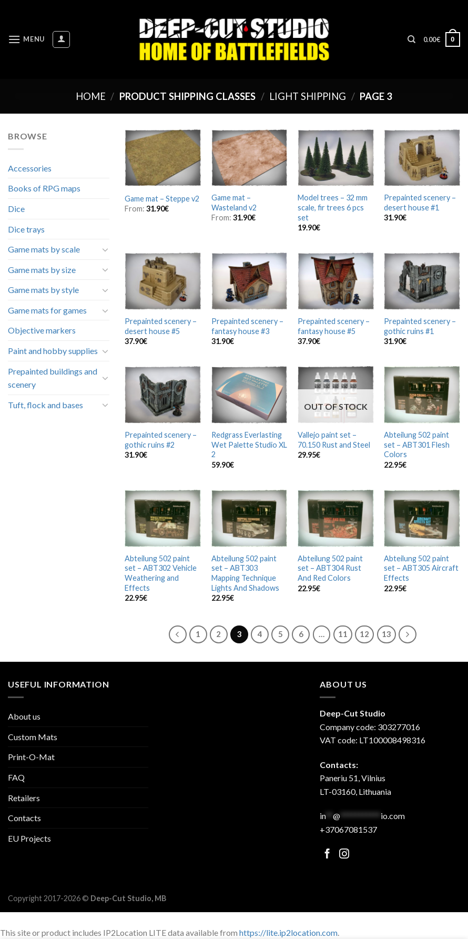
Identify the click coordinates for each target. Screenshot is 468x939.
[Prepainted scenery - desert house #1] (422, 158)
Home (91, 96)
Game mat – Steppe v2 (162, 198)
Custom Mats (32, 737)
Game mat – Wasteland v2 (234, 202)
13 (386, 634)
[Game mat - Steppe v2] (163, 158)
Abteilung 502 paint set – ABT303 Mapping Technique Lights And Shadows (245, 573)
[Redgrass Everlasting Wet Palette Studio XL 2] (249, 394)
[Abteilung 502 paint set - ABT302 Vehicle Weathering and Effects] (163, 518)
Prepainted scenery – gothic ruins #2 (161, 439)
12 (364, 634)
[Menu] (26, 39)
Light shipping (307, 96)
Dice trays (26, 229)
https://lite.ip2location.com (288, 932)
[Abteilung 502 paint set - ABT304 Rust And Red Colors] (336, 518)
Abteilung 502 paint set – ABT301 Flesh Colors (417, 444)
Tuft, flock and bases (45, 405)
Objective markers (42, 330)
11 (343, 634)
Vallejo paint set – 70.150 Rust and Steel (334, 439)
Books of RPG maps (44, 188)
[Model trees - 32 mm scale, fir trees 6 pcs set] (336, 158)
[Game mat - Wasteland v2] (249, 158)
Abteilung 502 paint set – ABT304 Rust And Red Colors (330, 568)
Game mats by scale (44, 249)
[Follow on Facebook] (327, 854)
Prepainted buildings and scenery (52, 378)
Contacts (24, 818)
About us (24, 716)
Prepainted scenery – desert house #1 (420, 202)
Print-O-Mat (31, 757)
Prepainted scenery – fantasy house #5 (334, 326)
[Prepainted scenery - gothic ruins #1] (422, 281)
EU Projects (29, 838)
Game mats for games (47, 310)
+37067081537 (348, 829)
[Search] (411, 39)
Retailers (24, 798)
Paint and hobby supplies (53, 351)
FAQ (16, 777)
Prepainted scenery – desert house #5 (161, 326)
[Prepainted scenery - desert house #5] (163, 281)
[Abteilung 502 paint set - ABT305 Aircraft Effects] (422, 518)
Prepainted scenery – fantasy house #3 (247, 326)
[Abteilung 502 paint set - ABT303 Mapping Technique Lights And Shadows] (249, 518)
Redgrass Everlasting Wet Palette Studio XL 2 (249, 444)
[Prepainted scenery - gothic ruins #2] (163, 394)
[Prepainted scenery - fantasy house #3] (249, 281)
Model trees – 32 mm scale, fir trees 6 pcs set (333, 207)
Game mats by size (42, 270)
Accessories (30, 168)
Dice (16, 209)
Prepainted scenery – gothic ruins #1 (420, 326)
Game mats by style (43, 290)
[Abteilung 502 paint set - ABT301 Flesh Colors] (422, 394)
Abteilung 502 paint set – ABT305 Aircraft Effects (421, 568)
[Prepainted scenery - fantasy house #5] (336, 281)
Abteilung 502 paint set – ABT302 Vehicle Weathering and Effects (161, 573)
